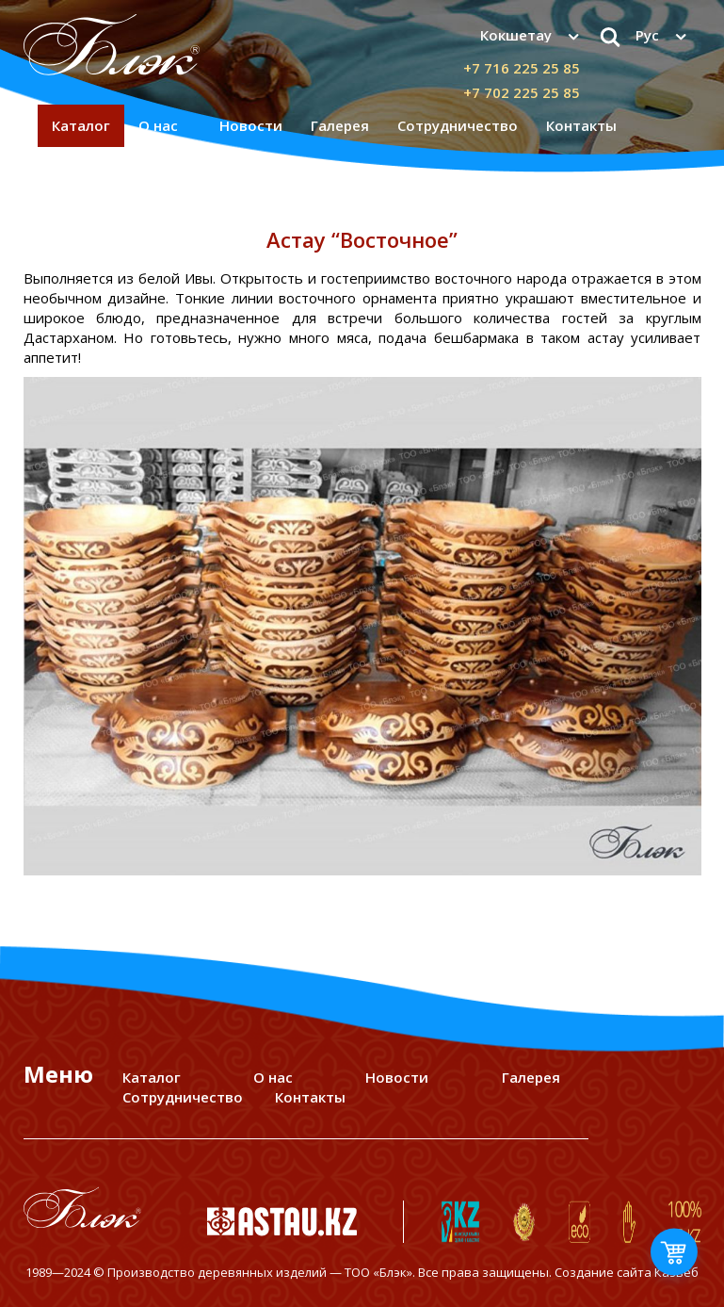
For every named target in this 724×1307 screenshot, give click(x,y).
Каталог (81, 125)
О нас (158, 125)
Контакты (581, 125)
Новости (250, 125)
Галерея (340, 125)
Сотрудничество (457, 125)
